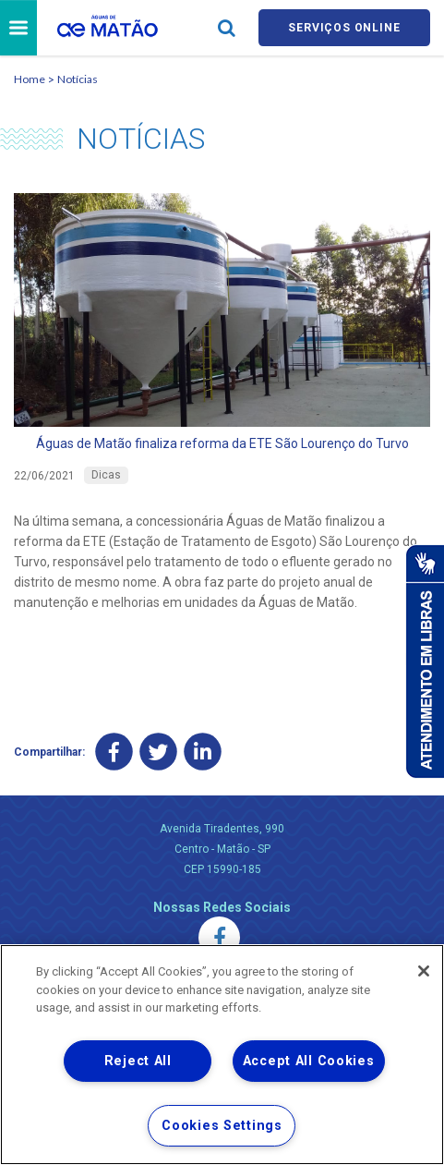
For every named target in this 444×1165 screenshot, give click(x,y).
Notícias (77, 82)
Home (29, 82)
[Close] (423, 971)
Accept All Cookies (309, 1061)
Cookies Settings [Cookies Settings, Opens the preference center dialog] (222, 1126)
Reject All (138, 1061)
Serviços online (344, 29)
